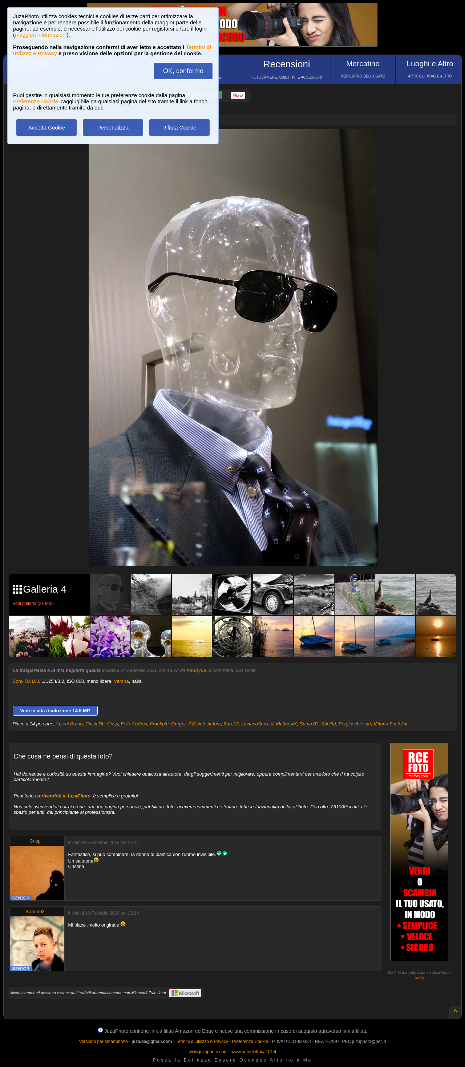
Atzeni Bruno (69, 723)
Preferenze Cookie (35, 101)
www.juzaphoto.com (208, 1051)
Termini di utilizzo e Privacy (202, 1041)
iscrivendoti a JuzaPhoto (62, 796)
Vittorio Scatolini (390, 723)
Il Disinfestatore (204, 723)
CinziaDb (95, 723)
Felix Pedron (134, 723)
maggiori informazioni (41, 35)
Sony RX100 (26, 681)
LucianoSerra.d (257, 723)
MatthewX (286, 723)
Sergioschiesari (355, 723)
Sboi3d (328, 723)
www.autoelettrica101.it (253, 1051)
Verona (121, 681)
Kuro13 (231, 723)
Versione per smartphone (103, 1041)
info (419, 978)
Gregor (178, 723)
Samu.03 (309, 723)
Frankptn (159, 723)
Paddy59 (196, 670)
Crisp (112, 723)
